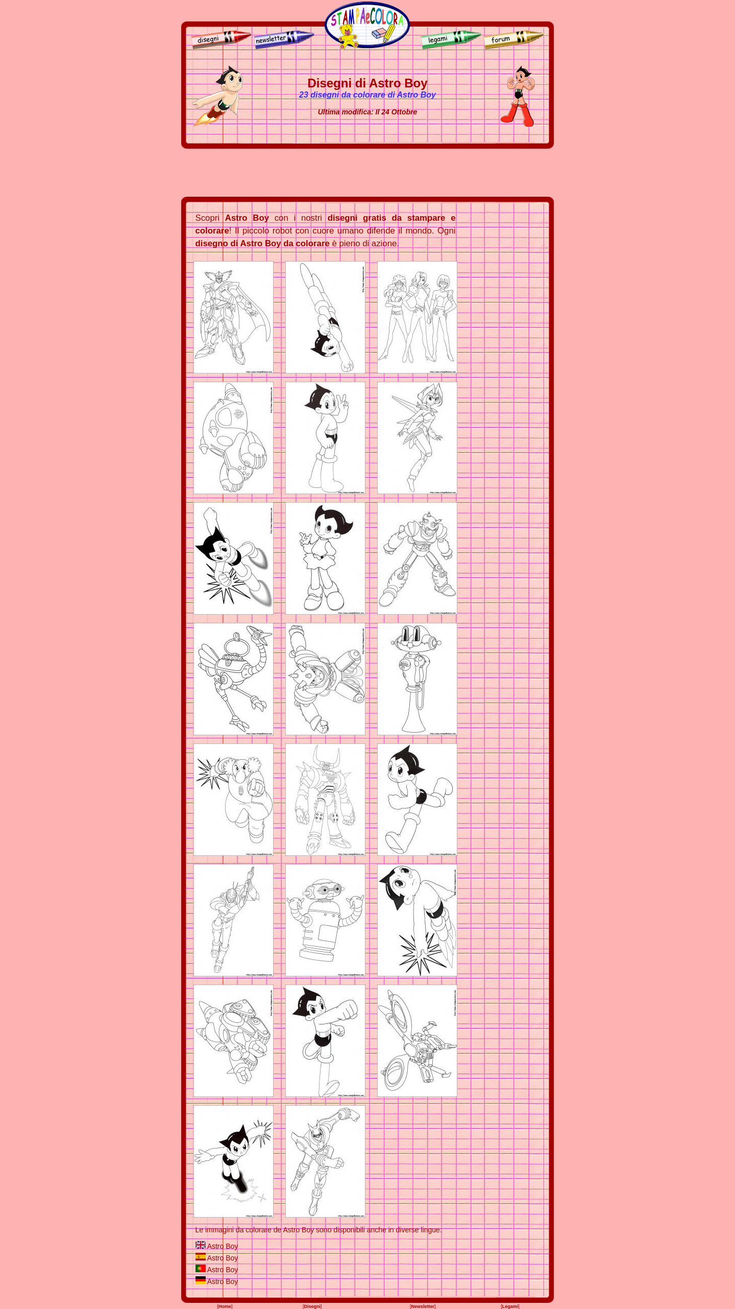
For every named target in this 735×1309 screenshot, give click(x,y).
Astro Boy (222, 1246)
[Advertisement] (367, 173)
